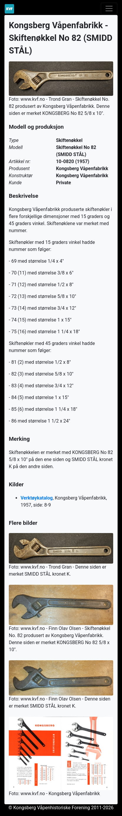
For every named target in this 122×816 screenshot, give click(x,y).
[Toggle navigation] (109, 8)
